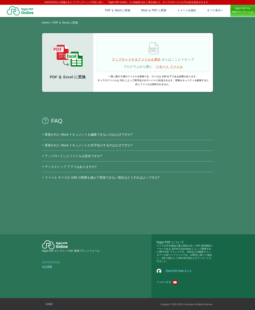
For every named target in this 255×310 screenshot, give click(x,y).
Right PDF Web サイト (174, 270)
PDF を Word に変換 (117, 10)
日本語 (49, 304)
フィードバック (51, 261)
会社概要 (47, 266)
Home (45, 22)
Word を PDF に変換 (153, 10)
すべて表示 (214, 10)
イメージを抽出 (186, 10)
